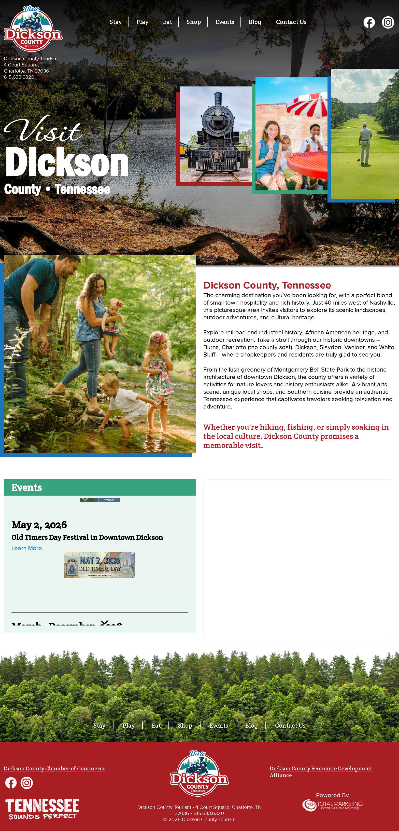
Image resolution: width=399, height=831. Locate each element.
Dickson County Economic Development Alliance (321, 772)
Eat (167, 22)
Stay (116, 22)
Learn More (26, 548)
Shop (194, 22)
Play (142, 22)
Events (225, 22)
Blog (255, 22)
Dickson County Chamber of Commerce (54, 768)
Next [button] (104, 622)
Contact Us (291, 22)
